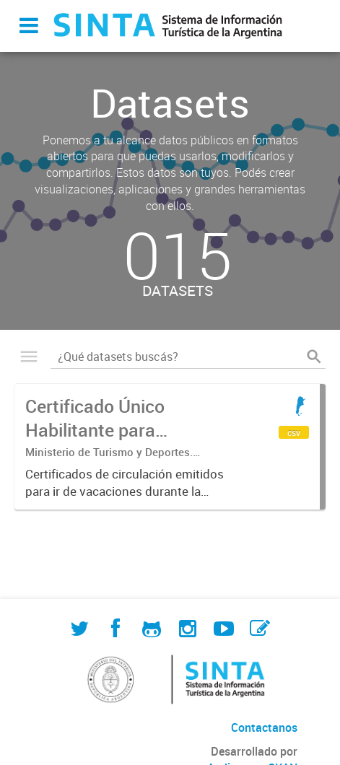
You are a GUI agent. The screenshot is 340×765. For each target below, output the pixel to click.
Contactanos (264, 727)
